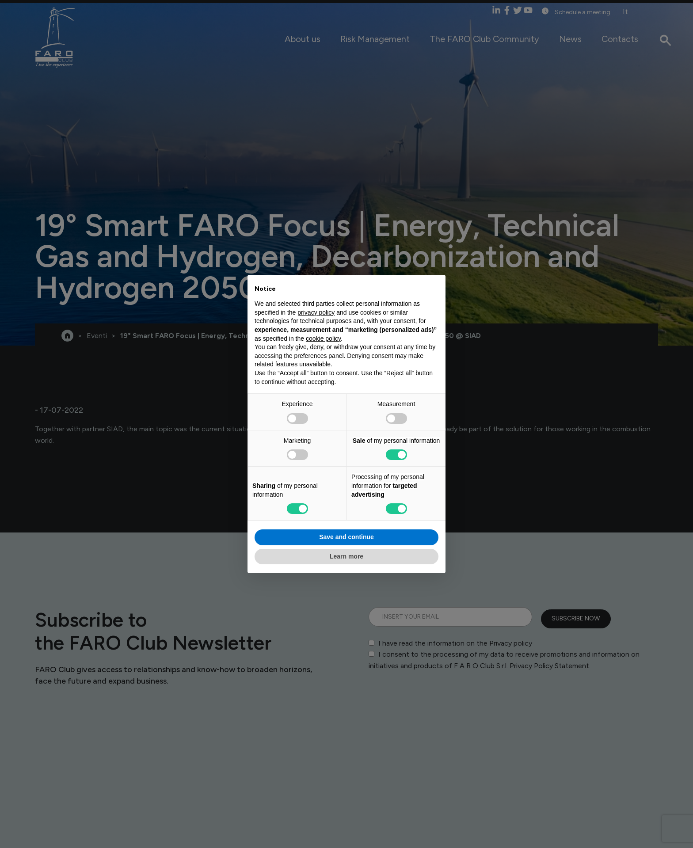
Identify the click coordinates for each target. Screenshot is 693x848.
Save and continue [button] (346, 536)
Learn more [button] (346, 556)
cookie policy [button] (323, 338)
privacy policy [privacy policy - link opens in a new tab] (316, 312)
